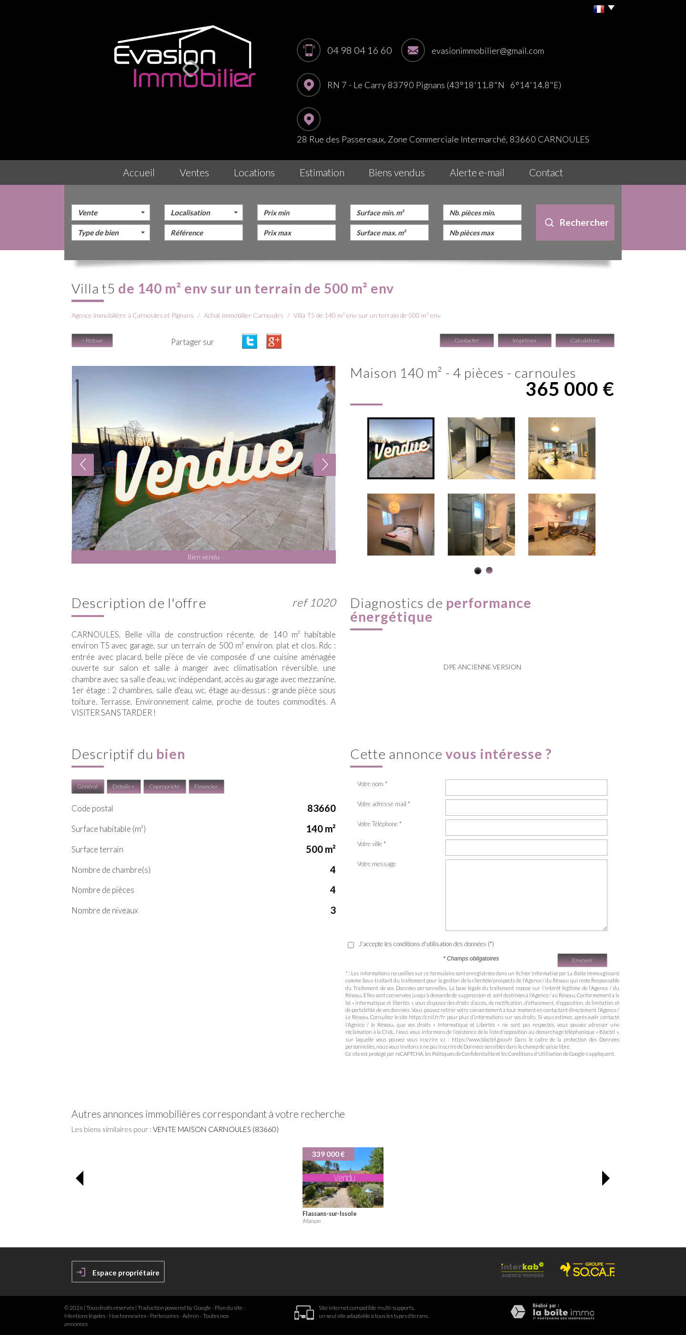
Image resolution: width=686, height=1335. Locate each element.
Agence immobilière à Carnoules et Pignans (132, 315)
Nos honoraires (127, 1315)
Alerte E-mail (477, 172)
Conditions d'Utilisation (535, 1054)
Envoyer (582, 960)
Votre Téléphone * (379, 824)
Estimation (322, 172)
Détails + (123, 786)
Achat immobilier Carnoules (243, 315)
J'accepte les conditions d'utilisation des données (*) (426, 944)
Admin (190, 1315)
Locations (254, 172)
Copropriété (164, 786)
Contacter (466, 340)
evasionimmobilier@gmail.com (488, 50)
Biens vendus (397, 172)
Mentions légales (84, 1315)
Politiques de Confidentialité (463, 1054)
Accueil (139, 172)
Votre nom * (372, 784)
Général (87, 786)
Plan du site (228, 1307)
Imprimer (525, 340)
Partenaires (164, 1315)
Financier (206, 786)
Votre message (376, 864)
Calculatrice (585, 340)
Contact (546, 172)
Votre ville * (371, 844)
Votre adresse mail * (383, 804)
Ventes (194, 172)
